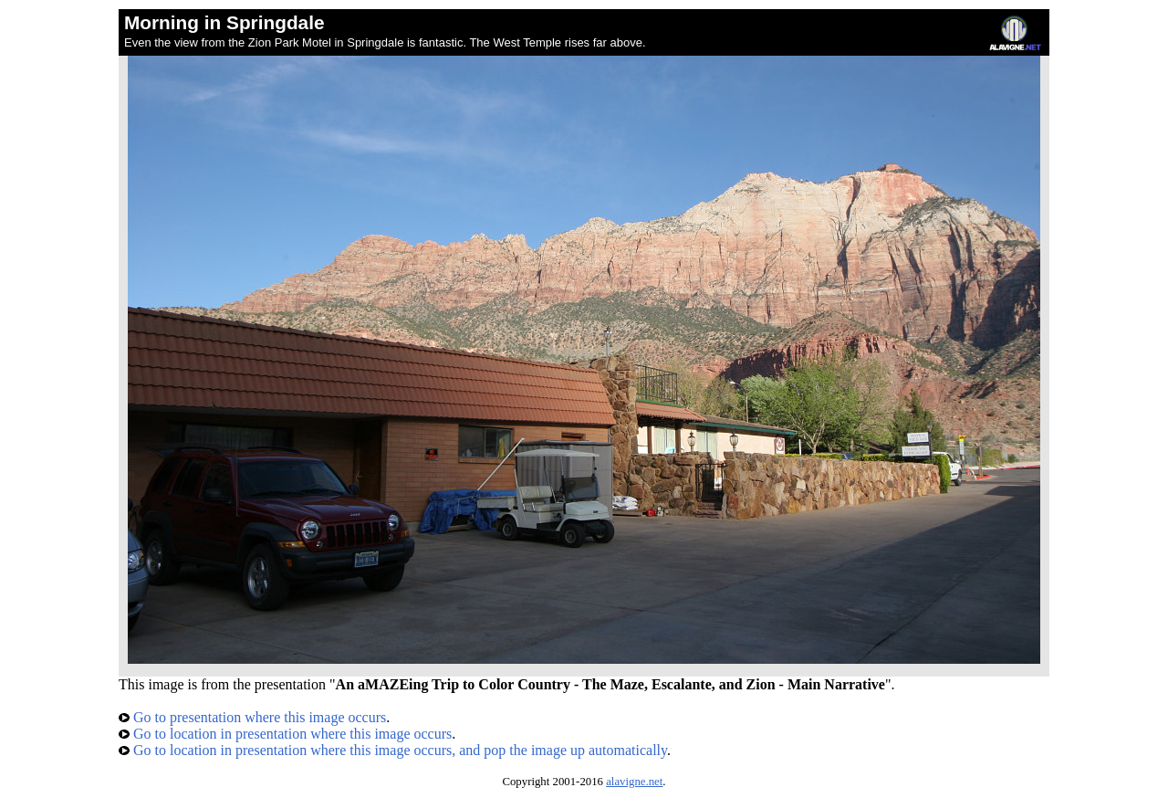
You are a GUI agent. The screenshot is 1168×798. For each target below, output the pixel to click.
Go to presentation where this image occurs (252, 717)
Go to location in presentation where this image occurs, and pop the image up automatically (393, 750)
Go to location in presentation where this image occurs (285, 733)
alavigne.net (634, 781)
